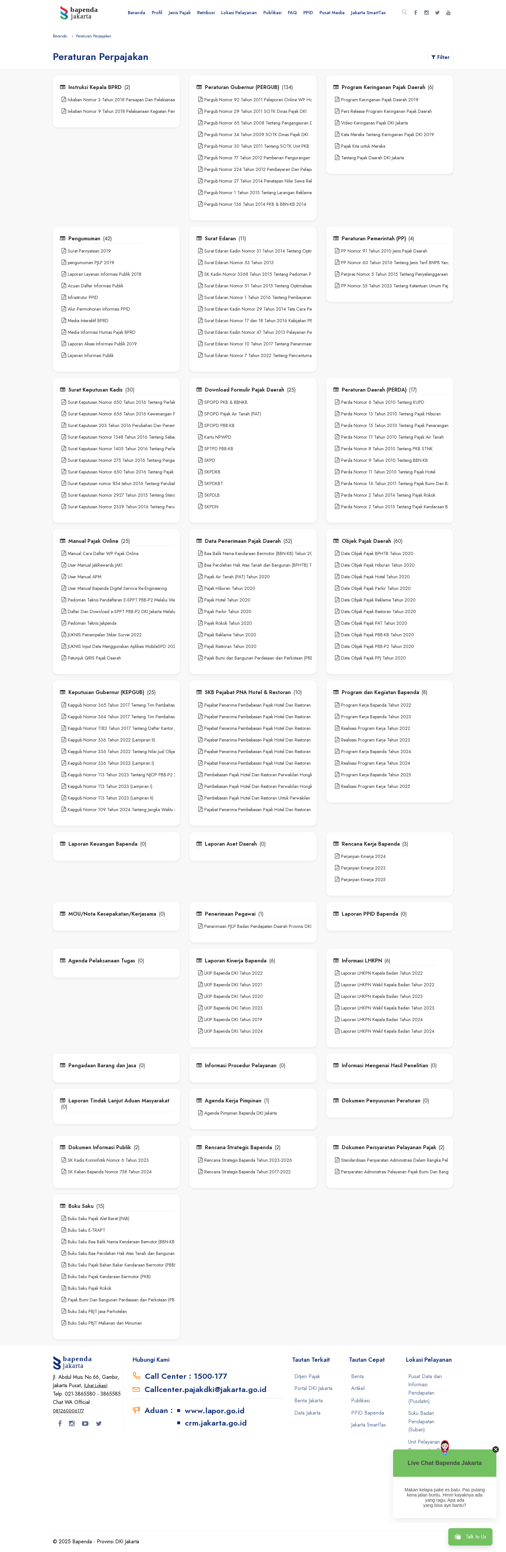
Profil (157, 12)
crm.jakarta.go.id (216, 1422)
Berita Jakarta (308, 1400)
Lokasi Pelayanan (239, 12)
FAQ (292, 12)
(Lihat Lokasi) (95, 1385)
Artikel (358, 1388)
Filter (440, 57)
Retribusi (206, 12)
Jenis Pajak (180, 12)
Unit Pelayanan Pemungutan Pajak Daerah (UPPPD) (428, 1450)
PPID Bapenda (367, 1413)
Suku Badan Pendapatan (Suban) (421, 1421)
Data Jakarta (307, 1413)
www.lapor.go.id (215, 1410)
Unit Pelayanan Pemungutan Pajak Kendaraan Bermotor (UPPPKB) (428, 1487)
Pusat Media (332, 12)
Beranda (136, 12)
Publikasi (272, 12)
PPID (308, 12)
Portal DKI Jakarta (313, 1388)
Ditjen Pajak (307, 1376)
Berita (357, 1376)
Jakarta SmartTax (368, 12)
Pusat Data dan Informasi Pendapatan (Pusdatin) (425, 1389)
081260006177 (68, 1411)
